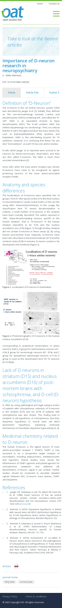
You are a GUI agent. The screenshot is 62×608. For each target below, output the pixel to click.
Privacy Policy (9, 596)
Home (40, 3)
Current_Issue (26, 581)
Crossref (25, 503)
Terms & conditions (35, 596)
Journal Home (10, 577)
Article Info (32, 92)
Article (11, 92)
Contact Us (54, 3)
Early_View (9, 581)
